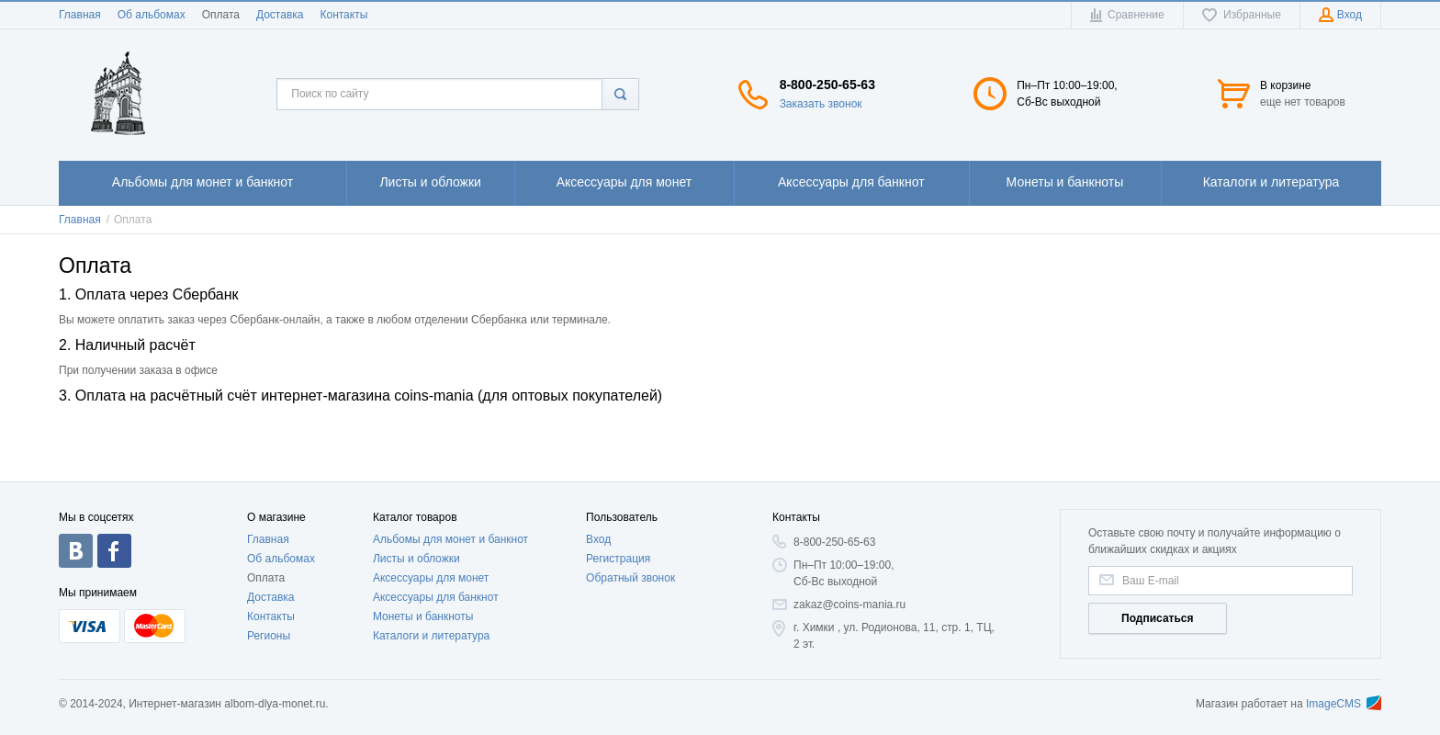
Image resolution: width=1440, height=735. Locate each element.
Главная (80, 14)
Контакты (343, 14)
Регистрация (618, 558)
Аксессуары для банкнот (436, 597)
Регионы (268, 635)
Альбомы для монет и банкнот (450, 539)
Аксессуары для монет (431, 577)
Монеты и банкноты (423, 616)
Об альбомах (152, 14)
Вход (598, 539)
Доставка (280, 14)
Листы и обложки (416, 558)
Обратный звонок (630, 577)
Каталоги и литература (431, 635)
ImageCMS (1343, 703)
